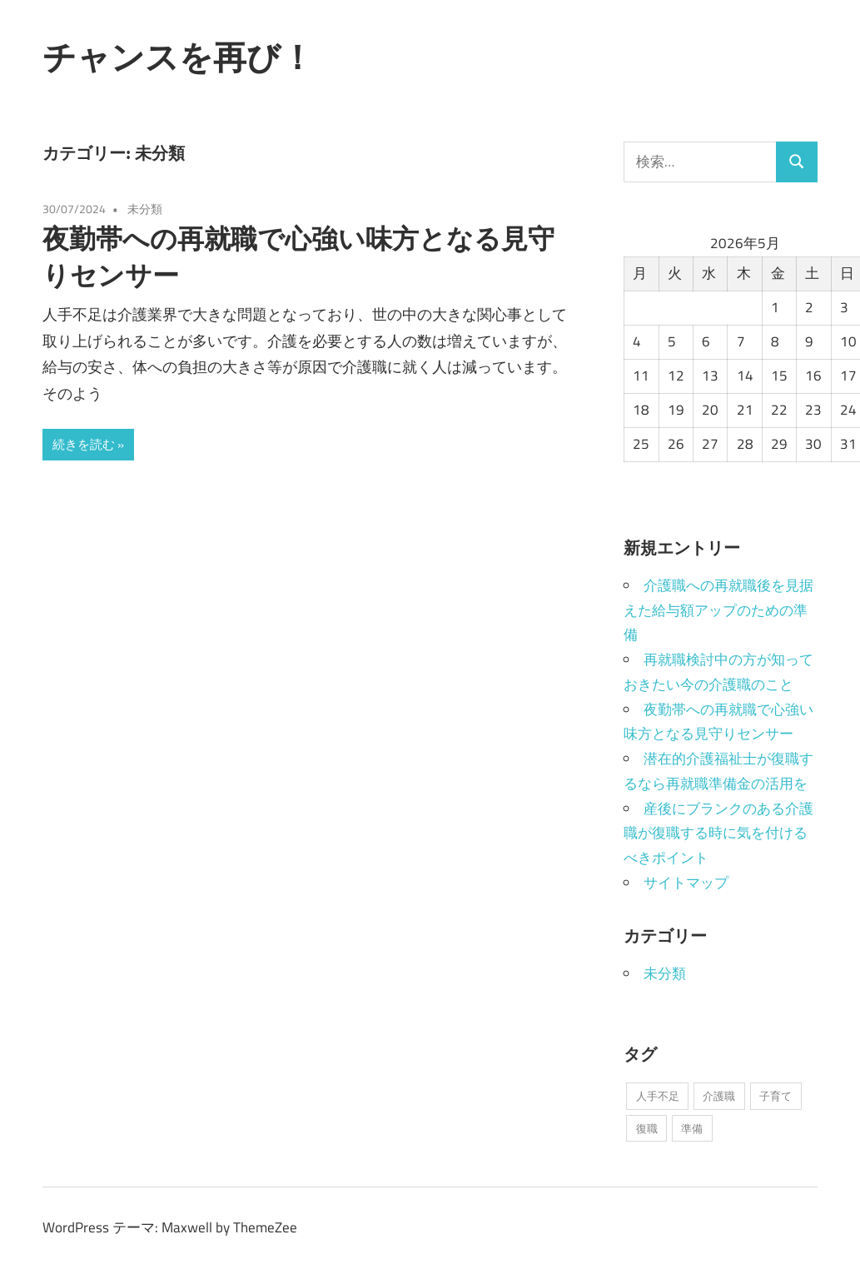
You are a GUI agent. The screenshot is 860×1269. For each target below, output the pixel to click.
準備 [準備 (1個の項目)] (692, 1128)
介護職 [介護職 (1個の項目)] (719, 1095)
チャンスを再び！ (178, 56)
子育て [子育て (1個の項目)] (775, 1095)
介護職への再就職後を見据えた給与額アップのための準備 (718, 610)
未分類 (144, 208)
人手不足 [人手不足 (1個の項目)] (657, 1095)
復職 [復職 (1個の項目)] (647, 1128)
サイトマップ (686, 882)
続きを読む (83, 444)
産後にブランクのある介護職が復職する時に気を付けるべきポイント (718, 833)
